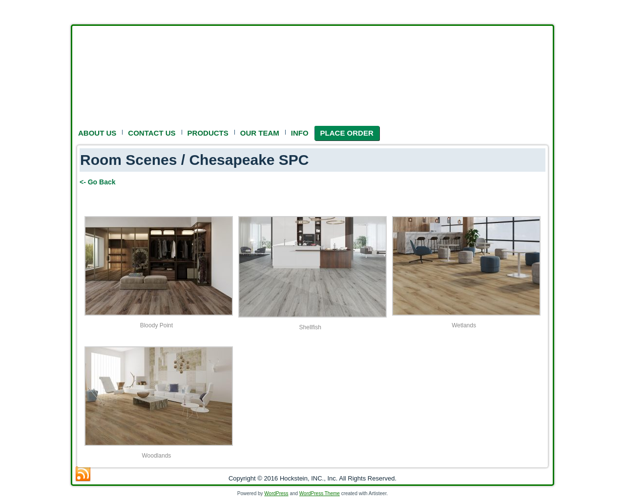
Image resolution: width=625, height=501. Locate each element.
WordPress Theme (319, 493)
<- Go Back (98, 182)
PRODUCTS (208, 133)
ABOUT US (97, 133)
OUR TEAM (259, 133)
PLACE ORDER (347, 133)
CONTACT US (151, 133)
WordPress (276, 493)
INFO (300, 133)
